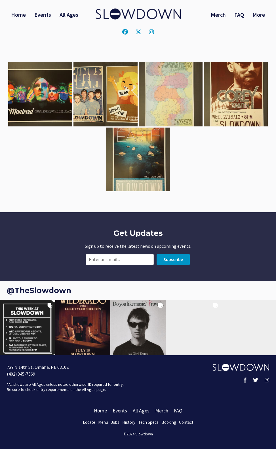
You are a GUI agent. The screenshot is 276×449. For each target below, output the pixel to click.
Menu (103, 422)
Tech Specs (148, 422)
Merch (218, 14)
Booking (168, 422)
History (128, 422)
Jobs (115, 422)
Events (42, 14)
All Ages (69, 14)
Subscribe (173, 259)
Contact (186, 422)
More (258, 14)
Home (18, 14)
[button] (27, 327)
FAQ (239, 14)
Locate (89, 422)
